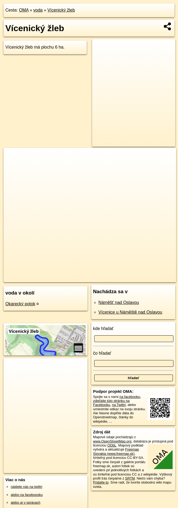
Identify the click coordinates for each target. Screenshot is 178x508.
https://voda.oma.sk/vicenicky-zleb (150, 278)
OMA (24, 10)
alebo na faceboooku (27, 495)
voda (38, 10)
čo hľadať (102, 353)
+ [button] (12, 157)
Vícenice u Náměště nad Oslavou (130, 312)
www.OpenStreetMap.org (112, 441)
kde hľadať (103, 328)
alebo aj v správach (25, 502)
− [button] (12, 165)
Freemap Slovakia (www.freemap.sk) (116, 451)
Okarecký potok (20, 304)
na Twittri (119, 405)
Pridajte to (101, 482)
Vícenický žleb (61, 10)
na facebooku (129, 397)
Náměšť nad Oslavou (119, 302)
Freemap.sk (108, 278)
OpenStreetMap (80, 278)
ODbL (111, 445)
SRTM (130, 478)
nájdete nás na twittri (26, 487)
